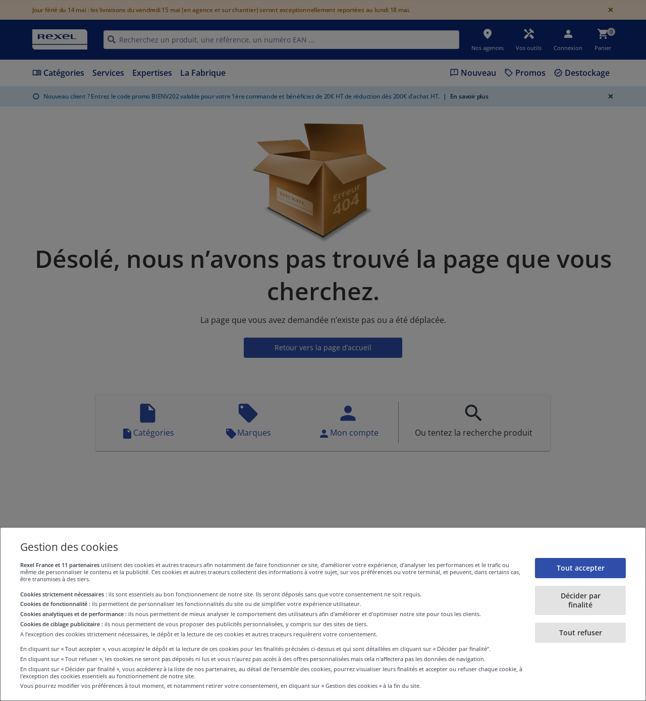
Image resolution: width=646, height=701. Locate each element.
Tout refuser (580, 632)
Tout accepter (581, 568)
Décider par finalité (581, 600)
